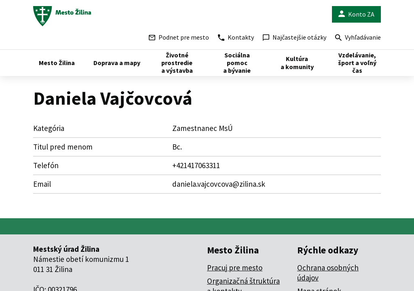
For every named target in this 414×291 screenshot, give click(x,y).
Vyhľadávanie (358, 38)
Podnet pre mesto (179, 37)
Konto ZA (356, 14)
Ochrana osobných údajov (328, 273)
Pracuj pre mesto (234, 267)
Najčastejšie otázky (294, 37)
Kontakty (236, 37)
